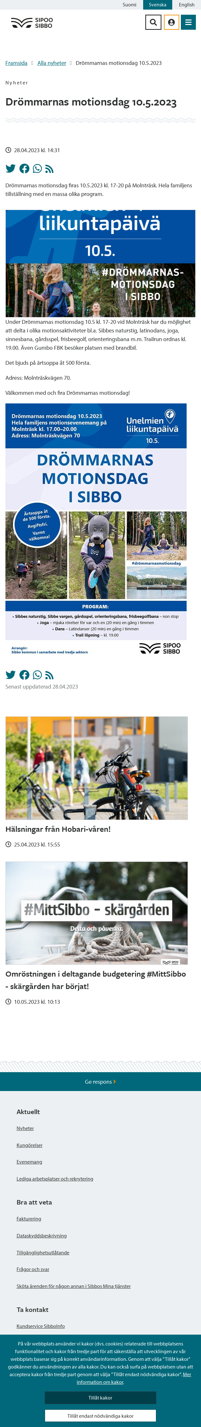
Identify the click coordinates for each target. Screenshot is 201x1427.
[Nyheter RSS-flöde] (49, 171)
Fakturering (29, 1218)
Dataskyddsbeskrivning (42, 1235)
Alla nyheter (51, 62)
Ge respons (100, 1081)
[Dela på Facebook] (24, 170)
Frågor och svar (33, 1269)
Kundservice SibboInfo (41, 1326)
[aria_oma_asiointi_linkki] (171, 22)
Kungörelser (30, 1145)
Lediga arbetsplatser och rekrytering (55, 1178)
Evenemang (29, 1161)
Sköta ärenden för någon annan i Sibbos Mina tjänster (74, 1286)
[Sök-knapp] (153, 22)
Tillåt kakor (100, 1397)
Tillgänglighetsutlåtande (43, 1252)
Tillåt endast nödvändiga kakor (100, 1416)
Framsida (16, 62)
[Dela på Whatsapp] (37, 170)
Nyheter (25, 1128)
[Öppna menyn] (188, 22)
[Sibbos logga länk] (32, 27)
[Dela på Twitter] (10, 170)
